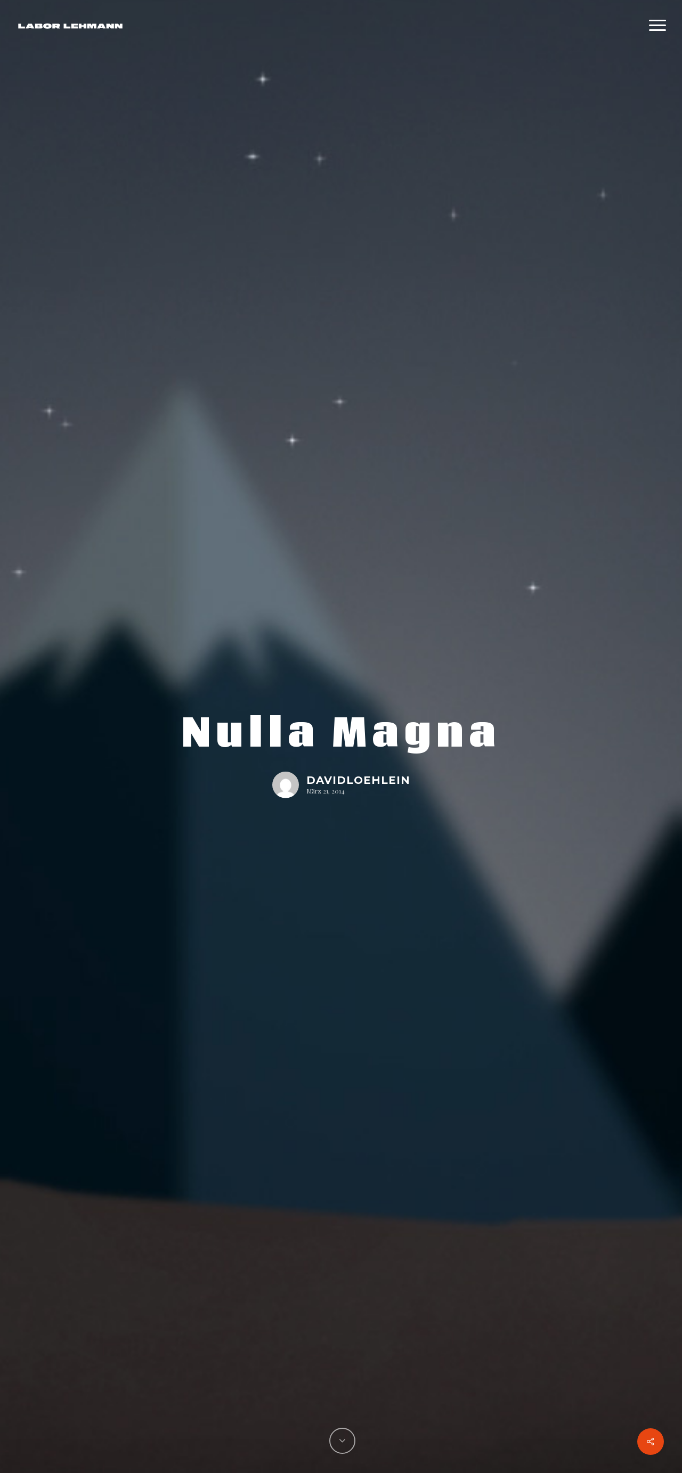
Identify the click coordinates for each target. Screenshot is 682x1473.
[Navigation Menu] (658, 25)
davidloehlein (358, 779)
